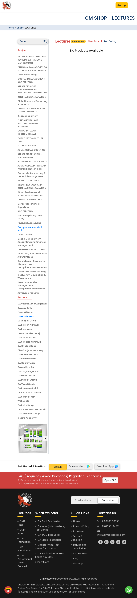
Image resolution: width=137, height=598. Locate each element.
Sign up (121, 5)
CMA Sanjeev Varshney (30, 350)
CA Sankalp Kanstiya (29, 341)
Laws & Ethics (24, 234)
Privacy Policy (80, 526)
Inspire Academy (27, 417)
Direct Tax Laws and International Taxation (30, 194)
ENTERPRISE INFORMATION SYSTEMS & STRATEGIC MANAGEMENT (31, 59)
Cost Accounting (27, 74)
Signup (58, 467)
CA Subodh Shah (26, 337)
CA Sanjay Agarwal (28, 371)
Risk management (27, 115)
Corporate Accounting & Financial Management (31, 175)
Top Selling (110, 41)
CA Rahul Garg (25, 405)
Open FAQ (110, 480)
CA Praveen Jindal (27, 388)
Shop (20, 27)
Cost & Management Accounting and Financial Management (31, 242)
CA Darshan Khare (27, 354)
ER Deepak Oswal (26, 320)
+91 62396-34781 (108, 526)
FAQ (74, 558)
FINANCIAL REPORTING (29, 199)
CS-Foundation (24, 540)
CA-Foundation (24, 548)
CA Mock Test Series (48, 540)
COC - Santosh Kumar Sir (31, 409)
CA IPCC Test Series (48, 535)
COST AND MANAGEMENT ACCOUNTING (31, 80)
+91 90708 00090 (108, 521)
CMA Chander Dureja (29, 333)
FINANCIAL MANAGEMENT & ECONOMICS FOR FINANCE (32, 69)
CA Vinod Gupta (26, 384)
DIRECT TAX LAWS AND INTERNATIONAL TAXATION (31, 186)
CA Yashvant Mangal (29, 413)
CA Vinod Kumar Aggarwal (32, 303)
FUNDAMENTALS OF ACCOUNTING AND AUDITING (27, 123)
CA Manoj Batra (26, 375)
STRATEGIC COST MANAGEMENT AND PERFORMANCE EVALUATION (32, 89)
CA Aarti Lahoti (25, 312)
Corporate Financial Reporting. (28, 205)
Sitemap (77, 563)
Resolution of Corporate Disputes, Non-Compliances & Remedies (32, 264)
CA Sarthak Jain (26, 396)
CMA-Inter (22, 531)
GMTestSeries (48, 578)
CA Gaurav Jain (26, 362)
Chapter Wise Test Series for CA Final (47, 546)
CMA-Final (22, 523)
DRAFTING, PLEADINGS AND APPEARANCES (32, 255)
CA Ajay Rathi (24, 308)
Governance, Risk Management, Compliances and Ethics (31, 285)
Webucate (23, 400)
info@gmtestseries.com (111, 533)
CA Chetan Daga (26, 345)
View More (42, 562)
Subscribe (108, 500)
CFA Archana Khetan (29, 392)
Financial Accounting (29, 222)
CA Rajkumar (24, 329)
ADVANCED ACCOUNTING (31, 149)
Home (11, 27)
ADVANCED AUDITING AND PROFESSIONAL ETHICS (31, 167)
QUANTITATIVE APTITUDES (31, 249)
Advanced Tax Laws (28, 292)
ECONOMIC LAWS (26, 145)
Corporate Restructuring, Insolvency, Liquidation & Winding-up (31, 275)
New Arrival (95, 41)
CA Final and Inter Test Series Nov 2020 (49, 555)
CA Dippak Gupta (27, 379)
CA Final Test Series (47, 521)
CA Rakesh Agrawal (28, 324)
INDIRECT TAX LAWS (28, 180)
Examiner (77, 531)
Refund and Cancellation (78, 546)
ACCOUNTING (25, 211)
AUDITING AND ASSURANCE (32, 161)
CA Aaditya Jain (26, 367)
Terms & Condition (76, 538)
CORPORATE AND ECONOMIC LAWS (26, 132)
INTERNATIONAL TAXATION (31, 96)
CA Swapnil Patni (26, 358)
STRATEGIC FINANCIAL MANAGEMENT (29, 156)
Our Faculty (79, 553)
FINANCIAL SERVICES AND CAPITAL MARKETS (31, 110)
